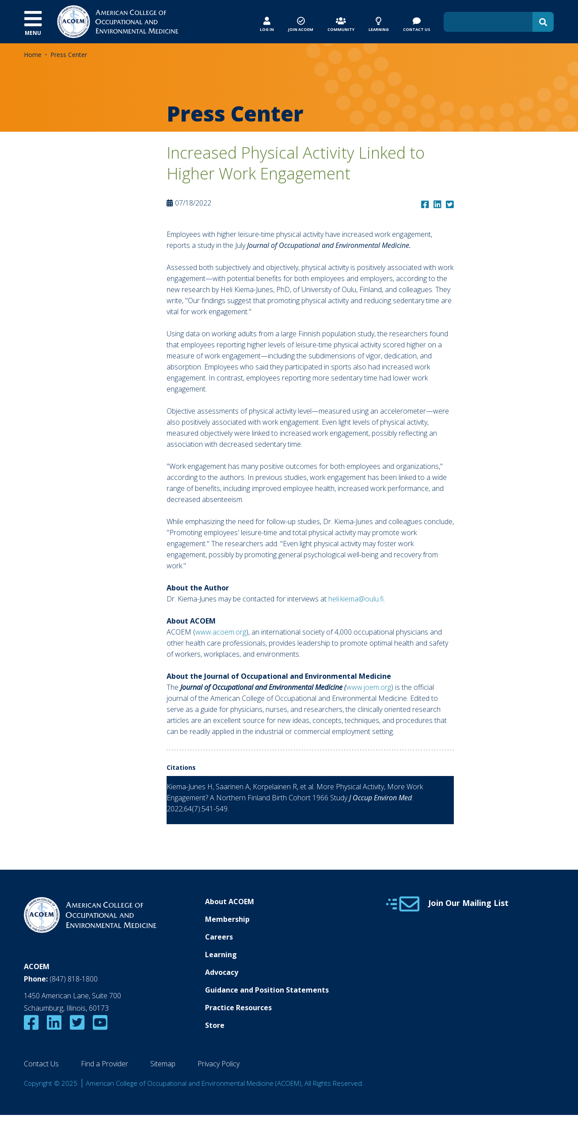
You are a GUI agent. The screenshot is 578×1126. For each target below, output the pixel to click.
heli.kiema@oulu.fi (356, 599)
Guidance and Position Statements (267, 990)
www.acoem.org (220, 632)
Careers (219, 937)
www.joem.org (368, 687)
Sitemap (162, 1064)
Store (214, 1025)
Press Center (68, 54)
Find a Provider (104, 1064)
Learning (221, 954)
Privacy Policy (219, 1064)
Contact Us (41, 1064)
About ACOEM (229, 901)
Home (33, 54)
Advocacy (221, 972)
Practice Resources (238, 1007)
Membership (227, 919)
